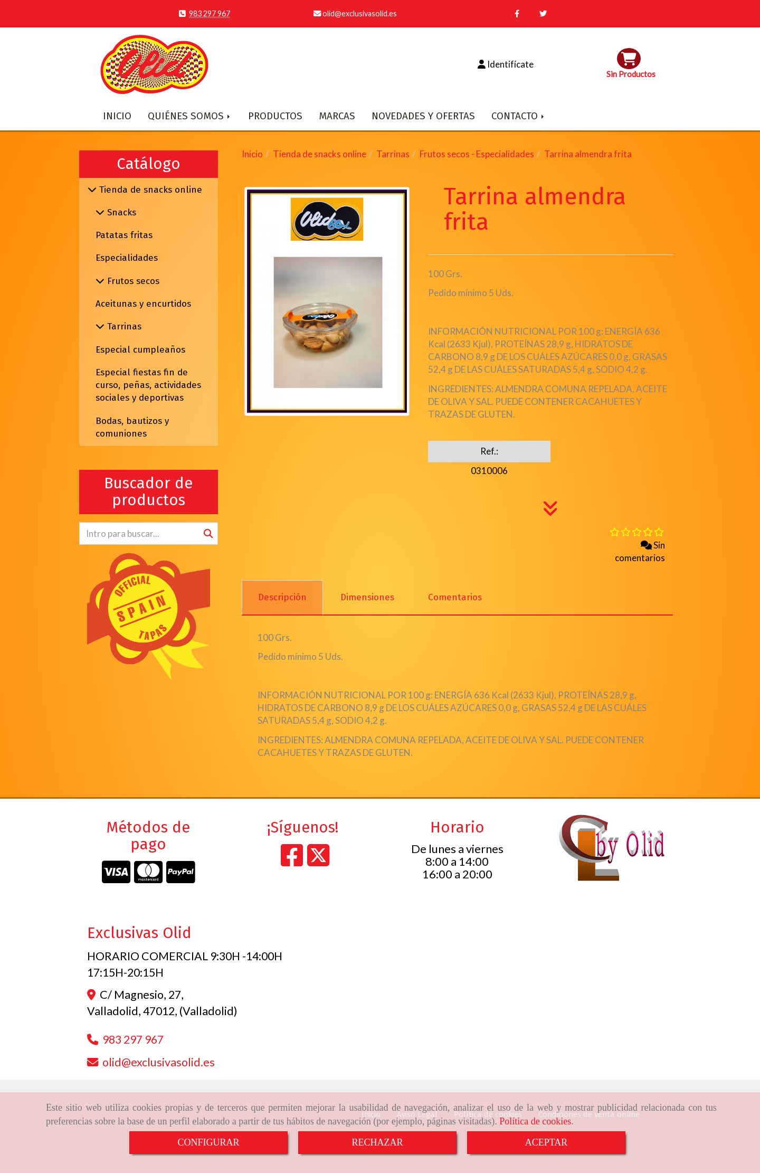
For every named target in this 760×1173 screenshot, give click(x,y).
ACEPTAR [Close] (546, 1142)
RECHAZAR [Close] (377, 1142)
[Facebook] (292, 861)
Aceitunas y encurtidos (143, 303)
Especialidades (127, 257)
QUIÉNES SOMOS (190, 116)
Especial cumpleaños (140, 349)
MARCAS (337, 116)
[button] (505, 64)
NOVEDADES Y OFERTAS (423, 116)
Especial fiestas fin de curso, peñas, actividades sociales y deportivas (148, 385)
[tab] (282, 597)
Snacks (120, 212)
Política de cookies (535, 1121)
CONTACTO (518, 116)
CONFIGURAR (208, 1142)
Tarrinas (122, 326)
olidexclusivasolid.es (359, 13)
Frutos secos (131, 281)
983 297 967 (209, 13)
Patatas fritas (124, 235)
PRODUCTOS (275, 116)
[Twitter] (318, 861)
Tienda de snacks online (149, 189)
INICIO (117, 116)
